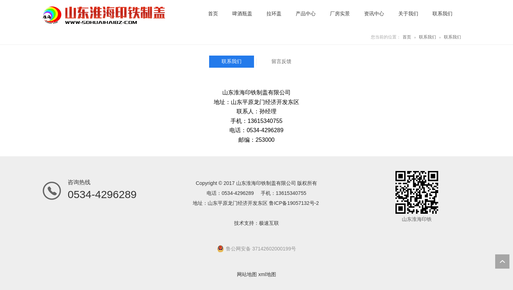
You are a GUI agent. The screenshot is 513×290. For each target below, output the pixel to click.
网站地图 (247, 274)
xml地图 (267, 274)
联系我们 (427, 37)
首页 (407, 37)
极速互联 (269, 223)
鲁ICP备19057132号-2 (294, 203)
